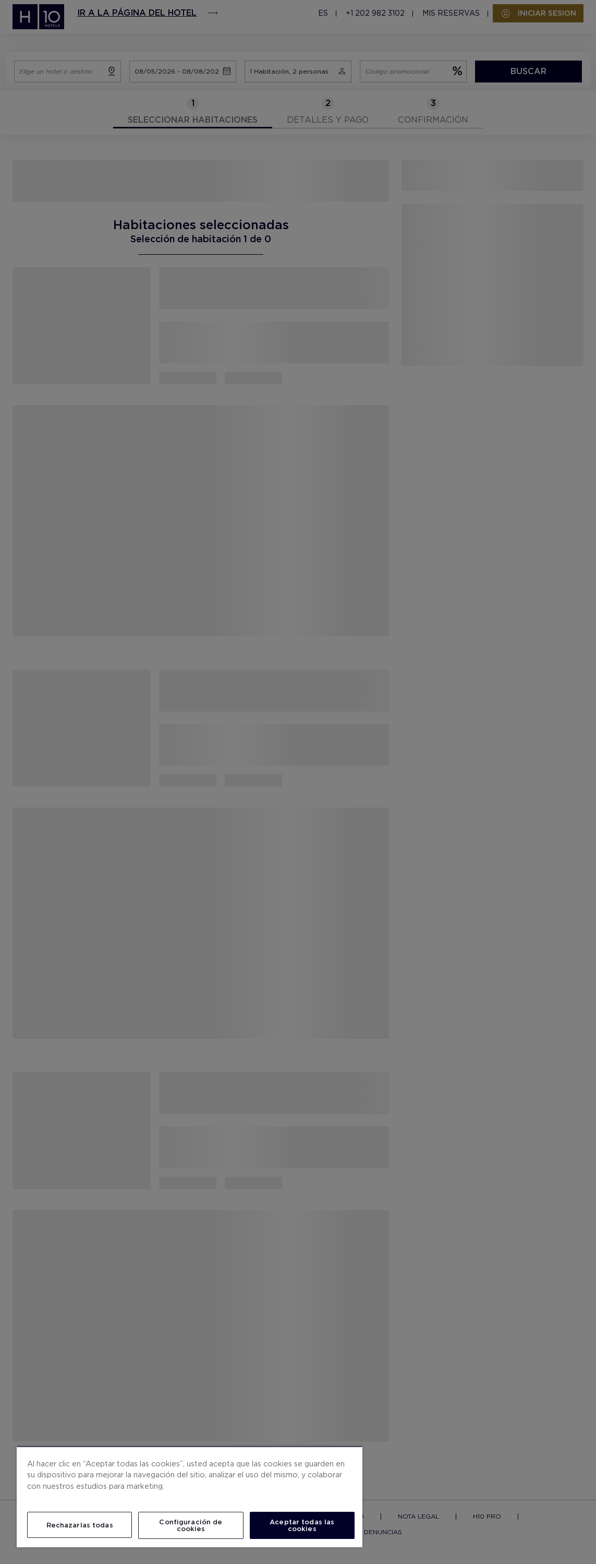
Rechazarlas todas (79, 1525)
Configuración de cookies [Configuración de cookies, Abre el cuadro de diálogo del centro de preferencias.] (190, 1525)
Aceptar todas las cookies (302, 1525)
